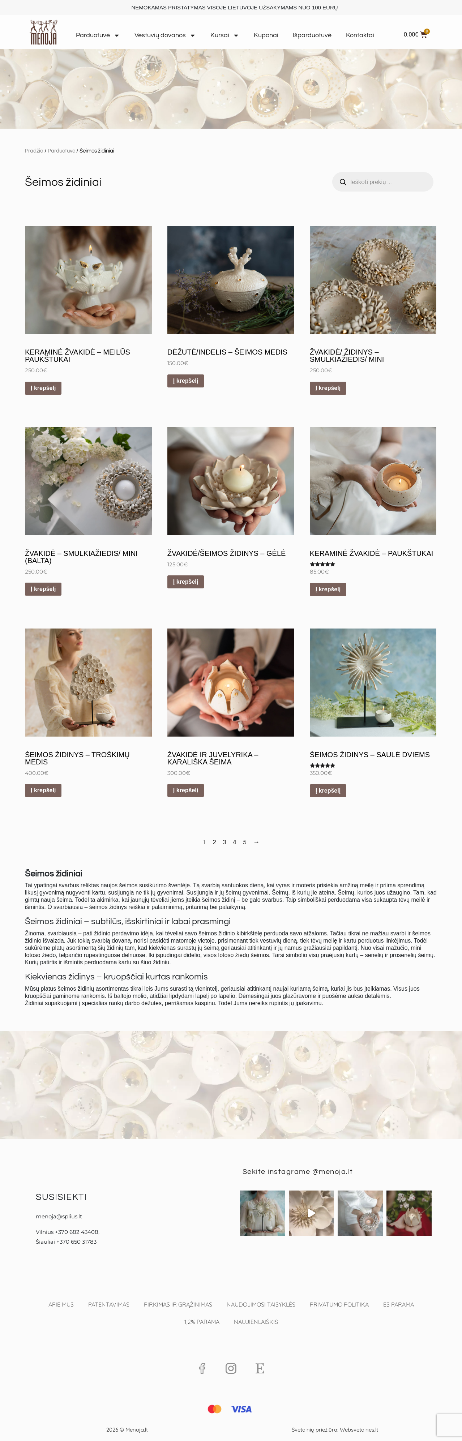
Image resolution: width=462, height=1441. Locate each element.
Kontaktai (360, 35)
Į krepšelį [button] (43, 388)
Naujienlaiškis (256, 1321)
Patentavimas (108, 1304)
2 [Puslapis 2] (214, 842)
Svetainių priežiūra (314, 1429)
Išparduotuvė (312, 35)
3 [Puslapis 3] (224, 842)
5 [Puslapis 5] (245, 842)
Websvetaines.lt (359, 1429)
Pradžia (34, 151)
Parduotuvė (98, 35)
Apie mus (61, 1304)
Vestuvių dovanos (165, 35)
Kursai (224, 35)
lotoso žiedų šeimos (243, 955)
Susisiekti (61, 1197)
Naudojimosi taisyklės (261, 1304)
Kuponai (266, 35)
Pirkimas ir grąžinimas (178, 1304)
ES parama (398, 1304)
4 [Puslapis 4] (234, 842)
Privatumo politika (339, 1304)
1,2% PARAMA (201, 1321)
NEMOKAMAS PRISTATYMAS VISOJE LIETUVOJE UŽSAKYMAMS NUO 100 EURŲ (234, 7)
